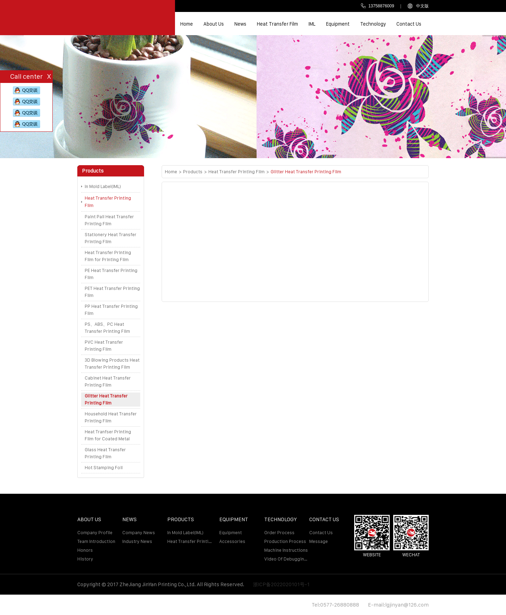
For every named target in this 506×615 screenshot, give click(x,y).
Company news (138, 532)
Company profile (94, 532)
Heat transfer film (277, 24)
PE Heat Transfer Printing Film (111, 274)
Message (318, 541)
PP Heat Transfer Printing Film (111, 310)
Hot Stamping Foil (104, 467)
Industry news (137, 541)
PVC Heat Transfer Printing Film (104, 345)
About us (213, 24)
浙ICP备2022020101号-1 (281, 584)
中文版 (418, 6)
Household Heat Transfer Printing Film (111, 417)
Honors (85, 550)
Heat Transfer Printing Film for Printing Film (108, 256)
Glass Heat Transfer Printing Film (105, 453)
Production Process (285, 541)
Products (192, 171)
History (85, 559)
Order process (279, 532)
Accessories (232, 541)
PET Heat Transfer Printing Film (112, 292)
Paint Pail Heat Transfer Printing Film (109, 220)
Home (186, 24)
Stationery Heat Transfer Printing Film (110, 238)
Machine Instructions (286, 550)
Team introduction (96, 541)
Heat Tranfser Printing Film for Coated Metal (108, 435)
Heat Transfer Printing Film (108, 201)
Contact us (408, 24)
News (240, 24)
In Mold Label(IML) (103, 186)
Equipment (338, 24)
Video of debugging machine (286, 559)
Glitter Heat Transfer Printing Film (106, 399)
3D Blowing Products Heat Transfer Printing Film (112, 363)
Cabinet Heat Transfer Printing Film (108, 381)
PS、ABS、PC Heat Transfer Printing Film (107, 328)
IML (312, 24)
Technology (373, 24)
